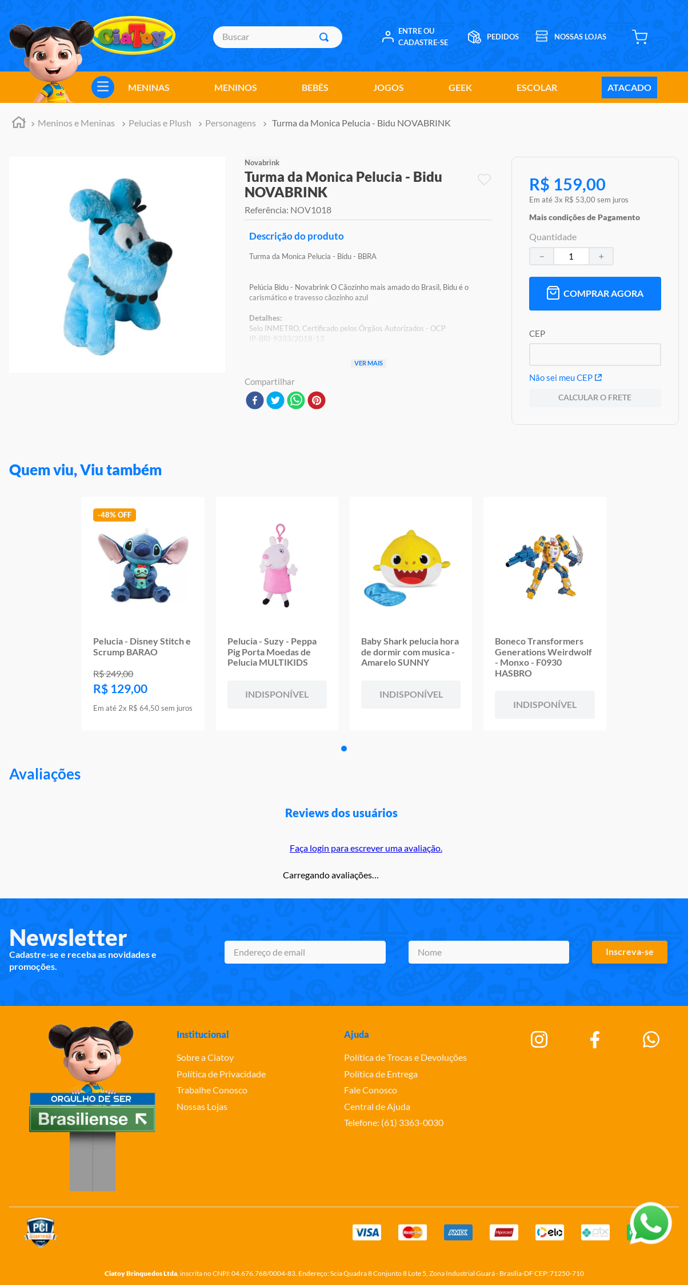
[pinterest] (316, 401)
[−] (541, 256)
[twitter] (275, 401)
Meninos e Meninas (76, 122)
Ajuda (356, 1034)
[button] (584, 214)
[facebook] (255, 401)
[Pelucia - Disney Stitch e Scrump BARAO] (143, 613)
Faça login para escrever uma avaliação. (366, 847)
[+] (602, 256)
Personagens (230, 122)
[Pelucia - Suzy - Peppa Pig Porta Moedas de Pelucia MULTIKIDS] (277, 613)
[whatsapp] (296, 401)
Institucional (203, 1034)
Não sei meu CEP (565, 377)
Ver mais (368, 363)
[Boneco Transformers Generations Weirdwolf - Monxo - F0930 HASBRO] (544, 613)
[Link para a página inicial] (19, 123)
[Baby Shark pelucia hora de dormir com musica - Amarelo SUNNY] (411, 613)
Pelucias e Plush (160, 122)
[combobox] (277, 37)
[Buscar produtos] (326, 37)
